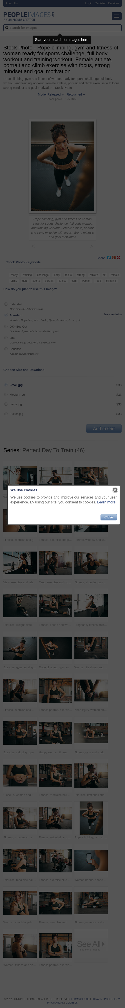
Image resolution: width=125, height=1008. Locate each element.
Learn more (105, 504)
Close (107, 519)
